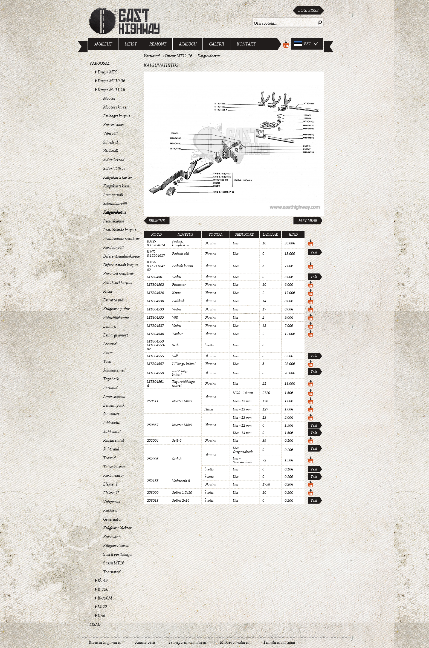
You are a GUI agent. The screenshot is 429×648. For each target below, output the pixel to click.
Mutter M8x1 (182, 401)
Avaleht (103, 44)
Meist (131, 44)
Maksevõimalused (235, 642)
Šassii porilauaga (117, 554)
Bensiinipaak (113, 405)
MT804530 (155, 301)
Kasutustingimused (105, 642)
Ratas (108, 291)
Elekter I (110, 484)
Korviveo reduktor (118, 273)
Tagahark (111, 378)
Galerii (216, 44)
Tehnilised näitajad (279, 642)
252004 (152, 440)
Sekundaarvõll (115, 203)
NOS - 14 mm (243, 393)
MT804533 (155, 309)
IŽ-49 (103, 580)
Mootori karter (115, 107)
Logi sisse (308, 10)
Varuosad (100, 63)
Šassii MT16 (113, 563)
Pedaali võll (180, 254)
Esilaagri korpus (116, 115)
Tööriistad (112, 571)
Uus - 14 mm (242, 433)
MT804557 (155, 364)
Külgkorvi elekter (117, 528)
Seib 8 (176, 459)
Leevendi (110, 343)
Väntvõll (110, 133)
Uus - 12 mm (242, 425)
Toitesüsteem (114, 466)
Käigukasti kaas (116, 186)
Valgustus (111, 501)
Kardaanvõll (113, 247)
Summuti (111, 414)
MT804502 (155, 284)
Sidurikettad (113, 159)
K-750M (105, 598)
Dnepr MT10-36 (111, 80)
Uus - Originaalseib (243, 450)
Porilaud (110, 387)
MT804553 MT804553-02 (156, 345)
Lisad (95, 624)
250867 (152, 425)
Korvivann (112, 536)
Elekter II (111, 492)
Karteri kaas (113, 124)
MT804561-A (156, 383)
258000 (152, 492)
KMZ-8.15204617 (156, 254)
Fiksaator (179, 284)
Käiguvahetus (114, 212)
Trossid (109, 457)
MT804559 (155, 373)
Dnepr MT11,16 (111, 89)
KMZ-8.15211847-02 (156, 266)
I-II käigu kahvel (183, 364)
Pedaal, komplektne (180, 243)
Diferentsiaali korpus (120, 264)
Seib (175, 345)
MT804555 (155, 356)
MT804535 (155, 317)
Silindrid (110, 142)
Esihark (109, 326)
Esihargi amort (115, 335)
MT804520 (155, 293)
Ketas (176, 293)
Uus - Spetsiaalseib (242, 460)
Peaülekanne (113, 221)
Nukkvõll (110, 151)
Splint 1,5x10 (182, 492)
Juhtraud (111, 449)
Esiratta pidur (115, 300)
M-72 (102, 606)
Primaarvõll (113, 194)
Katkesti (110, 510)
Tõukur (177, 334)
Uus (236, 243)
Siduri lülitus (114, 168)
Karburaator (113, 475)
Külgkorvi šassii (116, 545)
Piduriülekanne (116, 317)
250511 (152, 401)
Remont (157, 44)
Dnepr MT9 (107, 72)
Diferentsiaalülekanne (121, 256)
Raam (108, 352)
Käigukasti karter (117, 177)
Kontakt (246, 44)
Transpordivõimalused (187, 642)
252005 (152, 459)
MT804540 (155, 334)
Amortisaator (114, 396)
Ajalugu (187, 44)
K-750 (103, 589)
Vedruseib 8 (181, 481)
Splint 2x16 (180, 500)
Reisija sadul (113, 440)
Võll (175, 317)
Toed (107, 361)
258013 (152, 500)
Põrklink (178, 301)
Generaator (112, 519)
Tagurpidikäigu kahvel (183, 383)
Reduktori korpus (117, 282)
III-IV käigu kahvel (180, 373)
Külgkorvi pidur (116, 308)
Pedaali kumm (182, 266)
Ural (101, 615)
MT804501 (155, 277)
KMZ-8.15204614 (156, 243)
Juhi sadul (112, 431)
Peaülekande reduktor (121, 238)
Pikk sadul (111, 422)
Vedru (176, 277)
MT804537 (155, 326)
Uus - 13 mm (242, 401)
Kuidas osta (145, 642)
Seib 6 (176, 440)
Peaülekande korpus (119, 229)
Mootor (109, 98)
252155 (152, 481)
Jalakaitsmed (114, 370)
